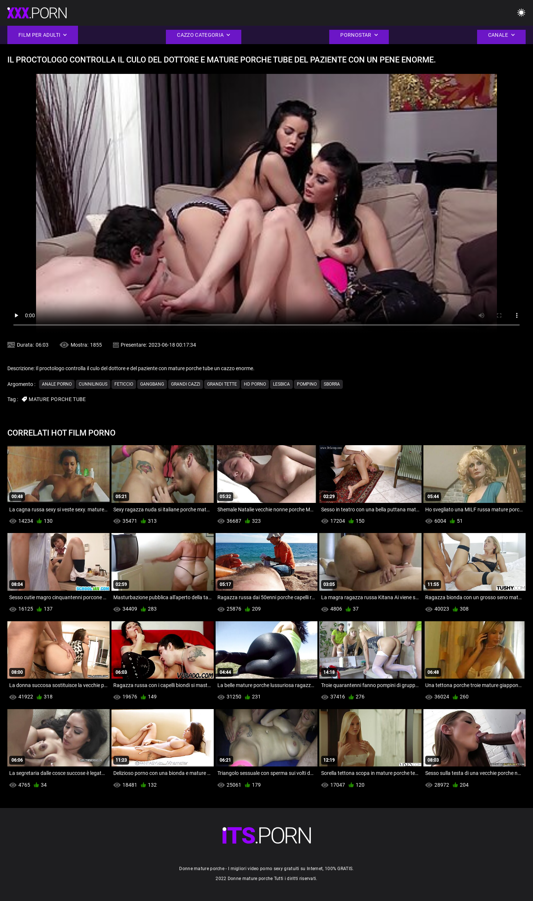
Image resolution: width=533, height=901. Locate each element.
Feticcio (123, 384)
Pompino (307, 384)
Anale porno (57, 384)
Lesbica (281, 384)
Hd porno (255, 384)
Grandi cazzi (185, 384)
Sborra (332, 384)
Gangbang (152, 384)
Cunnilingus (93, 384)
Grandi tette (222, 384)
